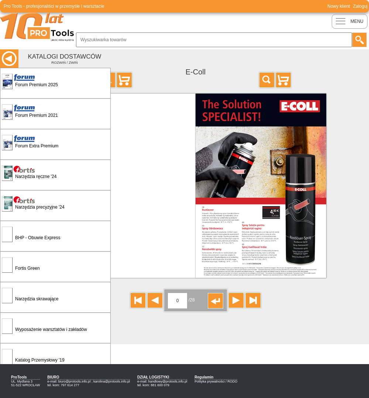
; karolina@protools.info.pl (111, 381)
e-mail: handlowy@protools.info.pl (162, 381)
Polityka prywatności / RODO (215, 381)
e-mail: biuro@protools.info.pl (68, 381)
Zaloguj (360, 6)
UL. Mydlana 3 (21, 381)
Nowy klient (338, 6)
